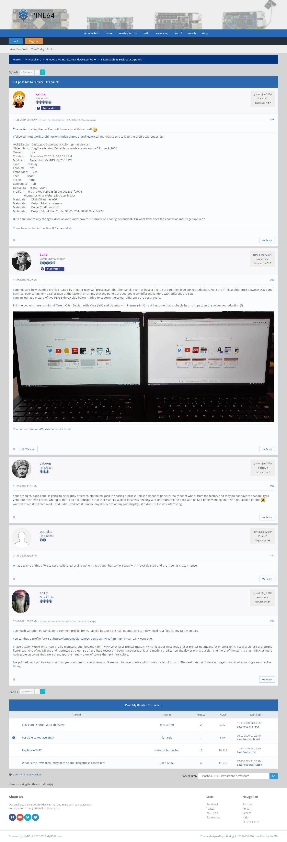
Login (16, 41)
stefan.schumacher (167, 750)
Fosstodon (213, 817)
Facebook (212, 804)
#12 (272, 279)
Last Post (242, 726)
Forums (247, 804)
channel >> (64, 228)
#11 (272, 119)
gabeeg (45, 463)
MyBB (26, 836)
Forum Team (251, 822)
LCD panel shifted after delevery (43, 725)
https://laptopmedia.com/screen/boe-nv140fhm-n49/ (88, 638)
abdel (252, 752)
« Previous (26, 72)
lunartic (167, 737)
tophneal (254, 739)
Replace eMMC (32, 750)
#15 (272, 620)
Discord (50, 429)
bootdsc (46, 531)
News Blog (161, 33)
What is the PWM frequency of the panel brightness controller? (63, 763)
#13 (272, 485)
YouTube (212, 813)
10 (200, 750)
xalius (92, 119)
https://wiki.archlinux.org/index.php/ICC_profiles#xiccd (63, 136)
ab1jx (44, 593)
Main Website (92, 33)
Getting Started (128, 33)
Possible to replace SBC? (38, 737)
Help (205, 33)
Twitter (66, 429)
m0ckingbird (231, 836)
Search (192, 33)
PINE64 (17, 59)
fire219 (274, 836)
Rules (109, 33)
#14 (272, 555)
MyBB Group (54, 836)
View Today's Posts (42, 49)
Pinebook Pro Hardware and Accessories (69, 59)
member (254, 726)
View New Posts (19, 49)
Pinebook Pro (33, 59)
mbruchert (167, 725)
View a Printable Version (27, 774)
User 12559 (167, 763)
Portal (178, 33)
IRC (41, 429)
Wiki (146, 33)
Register (34, 41)
